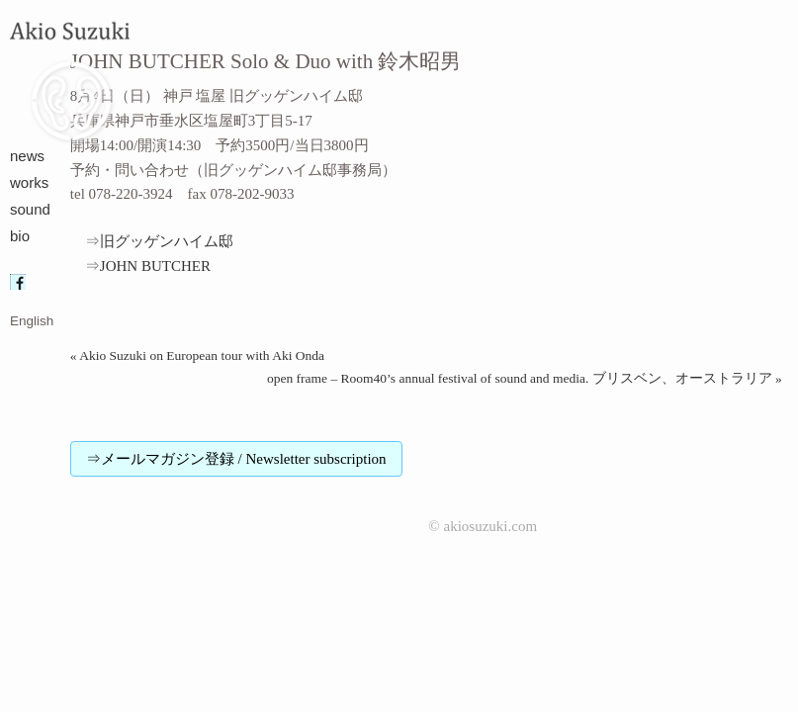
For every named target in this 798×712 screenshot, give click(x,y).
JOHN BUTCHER (155, 266)
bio (20, 235)
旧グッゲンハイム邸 (174, 241)
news (27, 155)
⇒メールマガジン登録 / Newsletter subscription (236, 459)
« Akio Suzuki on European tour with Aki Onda (197, 355)
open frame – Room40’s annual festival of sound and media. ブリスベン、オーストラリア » (524, 378)
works (29, 182)
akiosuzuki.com (491, 526)
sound (30, 209)
